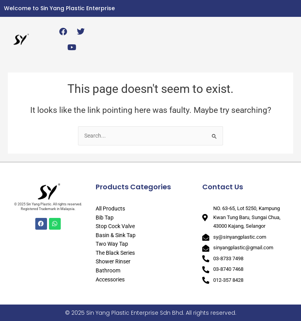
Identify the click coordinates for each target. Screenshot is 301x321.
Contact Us (222, 187)
